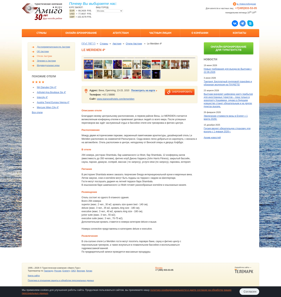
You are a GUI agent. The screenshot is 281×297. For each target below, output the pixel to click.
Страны (41, 33)
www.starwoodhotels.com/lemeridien (115, 99)
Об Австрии (43, 51)
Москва (159, 267)
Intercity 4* (42, 97)
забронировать (182, 91)
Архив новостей (212, 137)
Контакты (239, 33)
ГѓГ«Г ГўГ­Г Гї (89, 43)
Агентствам (121, 33)
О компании (199, 33)
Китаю (89, 271)
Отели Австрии (44, 56)
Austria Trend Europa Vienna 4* (53, 102)
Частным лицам (160, 33)
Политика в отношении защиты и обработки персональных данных (61, 280)
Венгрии (81, 271)
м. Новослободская (246, 4)
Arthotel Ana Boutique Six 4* (51, 92)
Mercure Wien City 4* (48, 107)
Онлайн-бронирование (81, 33)
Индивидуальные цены (48, 65)
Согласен (250, 291)
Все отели (37, 112)
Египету (66, 271)
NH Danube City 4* (46, 87)
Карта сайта (34, 275)
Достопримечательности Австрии (53, 46)
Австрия (117, 43)
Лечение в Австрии (46, 60)
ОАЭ (73, 271)
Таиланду (48, 271)
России (57, 271)
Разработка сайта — (244, 269)
